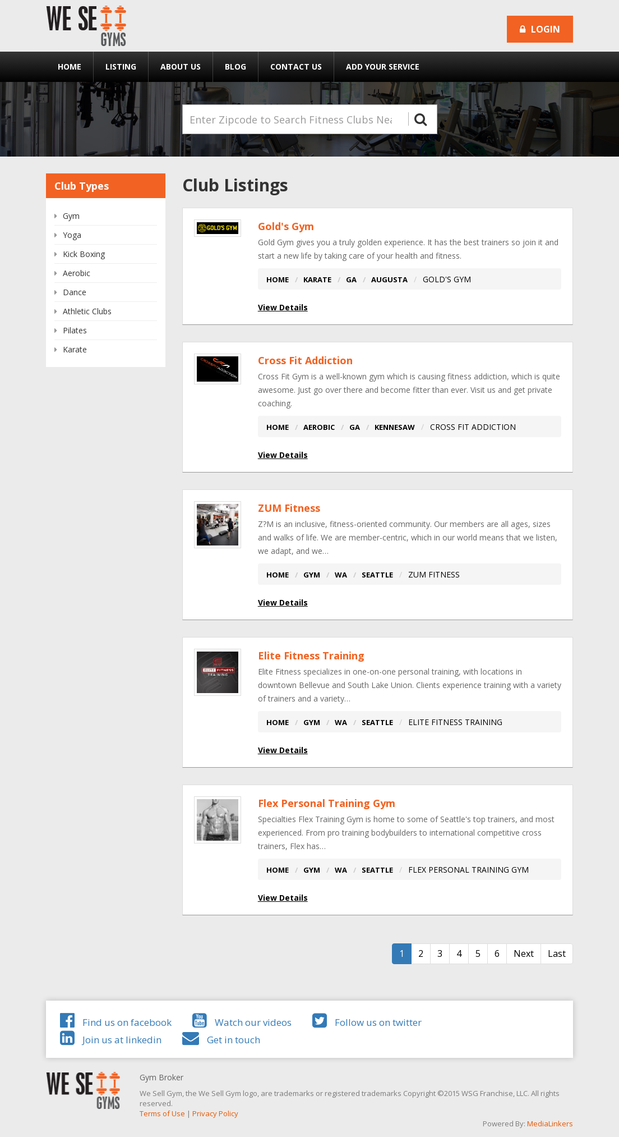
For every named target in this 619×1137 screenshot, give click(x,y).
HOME (277, 279)
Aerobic (76, 273)
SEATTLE (377, 575)
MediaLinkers (550, 1123)
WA (341, 575)
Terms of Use (162, 1113)
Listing (120, 66)
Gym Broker (161, 1077)
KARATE (317, 279)
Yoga (72, 235)
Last (557, 953)
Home (69, 66)
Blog (235, 66)
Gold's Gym (286, 226)
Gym (71, 215)
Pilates (75, 330)
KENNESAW (395, 427)
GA (351, 279)
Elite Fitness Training (311, 655)
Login (540, 29)
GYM (311, 575)
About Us (180, 66)
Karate (75, 349)
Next (524, 953)
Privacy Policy (215, 1113)
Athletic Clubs (87, 311)
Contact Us (296, 66)
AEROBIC (319, 427)
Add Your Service (382, 66)
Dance (74, 292)
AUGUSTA (389, 279)
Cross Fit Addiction (305, 360)
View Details (283, 307)
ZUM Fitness (289, 508)
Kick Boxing (84, 254)
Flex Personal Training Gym (326, 803)
